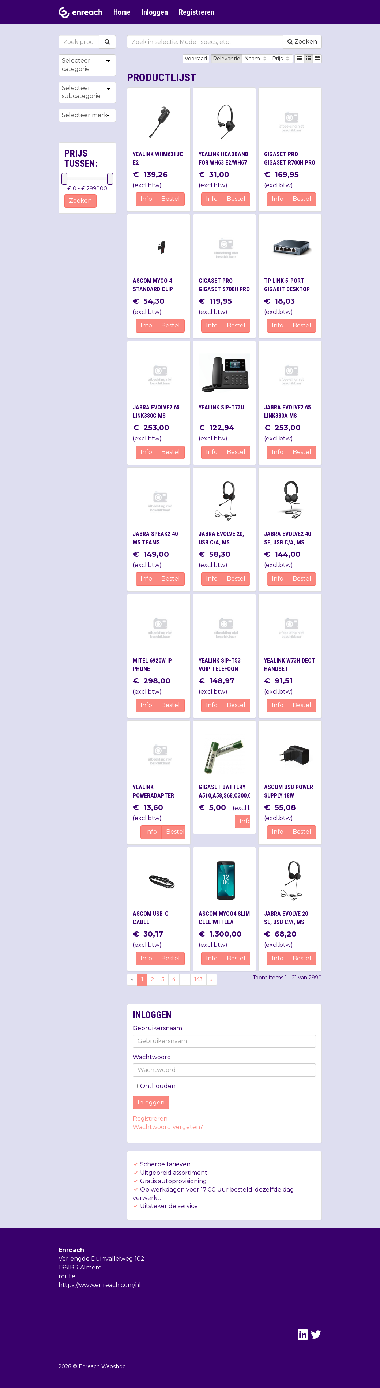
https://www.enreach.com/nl (100, 1285)
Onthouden (154, 1086)
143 (198, 979)
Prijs (281, 58)
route (67, 1276)
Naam (256, 58)
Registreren (196, 12)
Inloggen (155, 12)
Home (122, 12)
